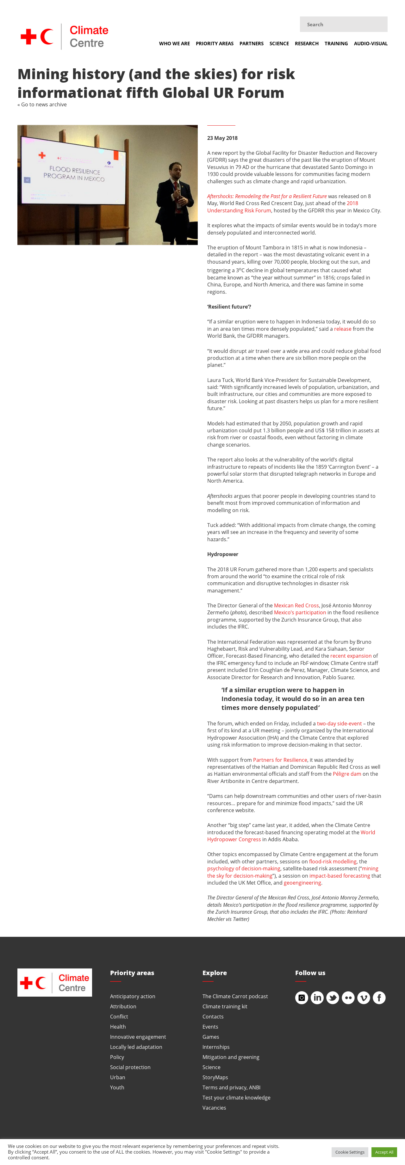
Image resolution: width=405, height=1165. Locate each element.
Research (307, 43)
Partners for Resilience (280, 759)
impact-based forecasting (339, 875)
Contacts (213, 1016)
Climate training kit (224, 1006)
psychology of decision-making (243, 868)
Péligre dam (347, 773)
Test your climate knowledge (236, 1097)
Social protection (130, 1067)
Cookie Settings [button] (349, 1152)
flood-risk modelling (333, 861)
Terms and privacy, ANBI (231, 1087)
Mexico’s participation (300, 612)
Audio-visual (371, 43)
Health (118, 1026)
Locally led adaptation (136, 1046)
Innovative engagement (138, 1036)
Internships (216, 1046)
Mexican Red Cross (296, 605)
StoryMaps (215, 1077)
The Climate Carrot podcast (235, 996)
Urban (117, 1077)
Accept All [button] (384, 1152)
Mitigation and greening (230, 1057)
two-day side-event (339, 723)
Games (210, 1036)
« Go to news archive (42, 104)
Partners (252, 43)
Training (336, 43)
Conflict (119, 1016)
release (343, 328)
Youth (117, 1087)
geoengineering (302, 882)
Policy (117, 1057)
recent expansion (351, 655)
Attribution (123, 1006)
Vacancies (214, 1107)
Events (210, 1026)
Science (279, 43)
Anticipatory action (132, 996)
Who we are (174, 43)
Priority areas (215, 43)
